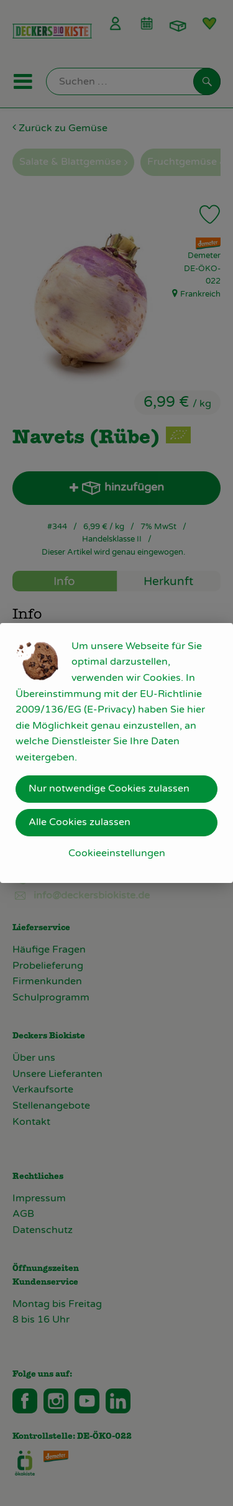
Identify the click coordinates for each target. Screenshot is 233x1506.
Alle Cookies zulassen (79, 822)
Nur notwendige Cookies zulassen (109, 788)
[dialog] (116, 753)
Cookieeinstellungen (116, 853)
